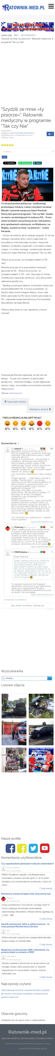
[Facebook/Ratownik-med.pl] (10, 848)
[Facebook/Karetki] (22, 848)
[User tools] (50, 134)
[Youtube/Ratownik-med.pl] (45, 848)
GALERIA (41, 1038)
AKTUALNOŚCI (28, 1038)
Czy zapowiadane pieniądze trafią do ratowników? (27, 864)
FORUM (49, 1038)
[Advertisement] (27, 73)
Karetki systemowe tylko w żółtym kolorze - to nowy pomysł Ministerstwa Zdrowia (25, 925)
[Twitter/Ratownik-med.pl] (33, 848)
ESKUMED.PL (13, 1049)
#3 (12, 552)
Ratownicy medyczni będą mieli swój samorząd (25, 894)
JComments (50, 609)
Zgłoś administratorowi (42, 522)
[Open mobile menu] (51, 6)
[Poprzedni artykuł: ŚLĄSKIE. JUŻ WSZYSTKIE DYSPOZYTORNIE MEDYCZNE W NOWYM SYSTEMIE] (15, 401)
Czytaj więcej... (46, 888)
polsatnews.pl (15, 393)
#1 (12, 449)
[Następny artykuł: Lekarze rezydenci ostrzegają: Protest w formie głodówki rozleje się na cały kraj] (40, 409)
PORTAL (16, 1038)
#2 (12, 527)
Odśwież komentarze (16, 600)
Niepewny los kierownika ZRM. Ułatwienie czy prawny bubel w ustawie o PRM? (25, 951)
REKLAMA (6, 1038)
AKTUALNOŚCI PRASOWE (21, 133)
